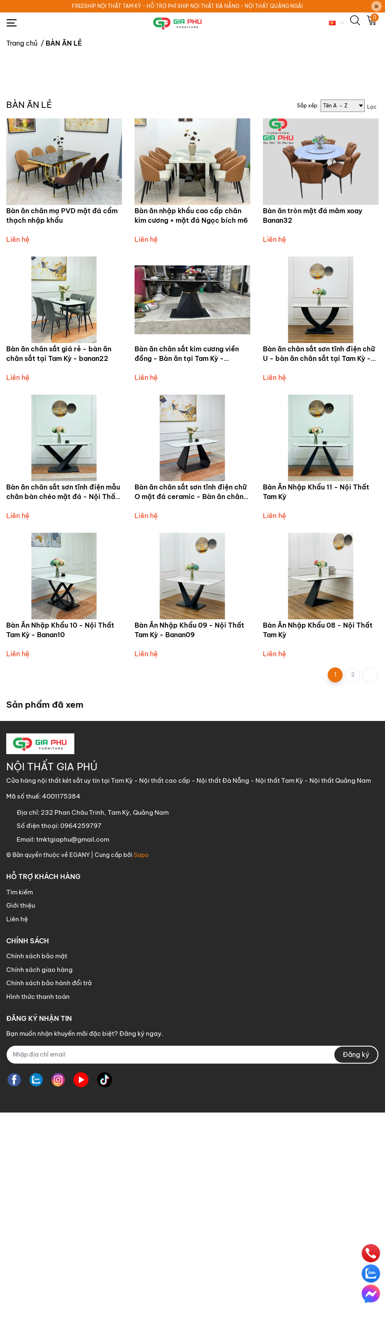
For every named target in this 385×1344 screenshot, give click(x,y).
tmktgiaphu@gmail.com (72, 1071)
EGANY (79, 1086)
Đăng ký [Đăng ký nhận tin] (356, 1286)
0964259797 (80, 1057)
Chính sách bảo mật (36, 1187)
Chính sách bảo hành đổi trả (49, 1214)
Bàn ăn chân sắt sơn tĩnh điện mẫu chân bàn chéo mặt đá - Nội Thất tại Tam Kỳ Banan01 (63, 727)
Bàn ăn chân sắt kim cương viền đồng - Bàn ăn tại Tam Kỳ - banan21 (187, 589)
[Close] (376, 6)
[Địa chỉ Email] (192, 1286)
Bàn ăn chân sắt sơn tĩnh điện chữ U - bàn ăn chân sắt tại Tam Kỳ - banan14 (319, 589)
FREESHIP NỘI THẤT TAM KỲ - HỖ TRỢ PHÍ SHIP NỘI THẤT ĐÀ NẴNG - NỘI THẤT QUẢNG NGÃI (187, 6)
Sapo (141, 1086)
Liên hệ (17, 1150)
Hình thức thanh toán (38, 1228)
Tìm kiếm (19, 1123)
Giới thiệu (20, 1137)
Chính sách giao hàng (39, 1201)
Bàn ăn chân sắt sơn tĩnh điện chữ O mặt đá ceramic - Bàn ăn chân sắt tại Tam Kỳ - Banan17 (191, 727)
